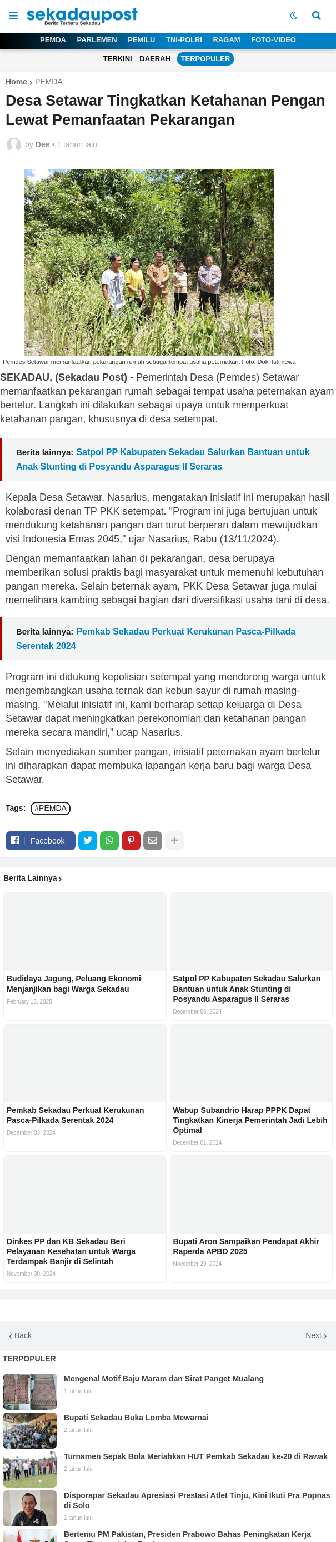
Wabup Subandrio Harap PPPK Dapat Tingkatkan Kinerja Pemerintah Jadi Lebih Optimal (250, 1120)
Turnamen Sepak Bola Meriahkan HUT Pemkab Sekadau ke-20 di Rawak (196, 1456)
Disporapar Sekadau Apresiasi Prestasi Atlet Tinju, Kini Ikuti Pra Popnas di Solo (197, 1500)
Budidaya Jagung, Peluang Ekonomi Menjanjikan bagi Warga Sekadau (74, 983)
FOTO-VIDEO (273, 40)
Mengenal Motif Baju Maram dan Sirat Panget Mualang (164, 1378)
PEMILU (141, 40)
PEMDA (53, 40)
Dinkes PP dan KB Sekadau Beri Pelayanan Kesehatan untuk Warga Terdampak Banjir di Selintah (71, 1251)
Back (23, 1335)
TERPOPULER (205, 58)
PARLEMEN (97, 40)
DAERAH (154, 58)
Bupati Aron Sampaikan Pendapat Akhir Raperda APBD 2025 (246, 1246)
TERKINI (117, 58)
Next (313, 1335)
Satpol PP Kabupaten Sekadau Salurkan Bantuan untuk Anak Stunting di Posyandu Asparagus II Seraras (247, 988)
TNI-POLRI (184, 40)
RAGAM (226, 40)
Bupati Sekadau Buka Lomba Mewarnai (136, 1417)
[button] (13, 16)
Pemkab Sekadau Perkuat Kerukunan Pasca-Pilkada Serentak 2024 (75, 1115)
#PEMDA (50, 808)
